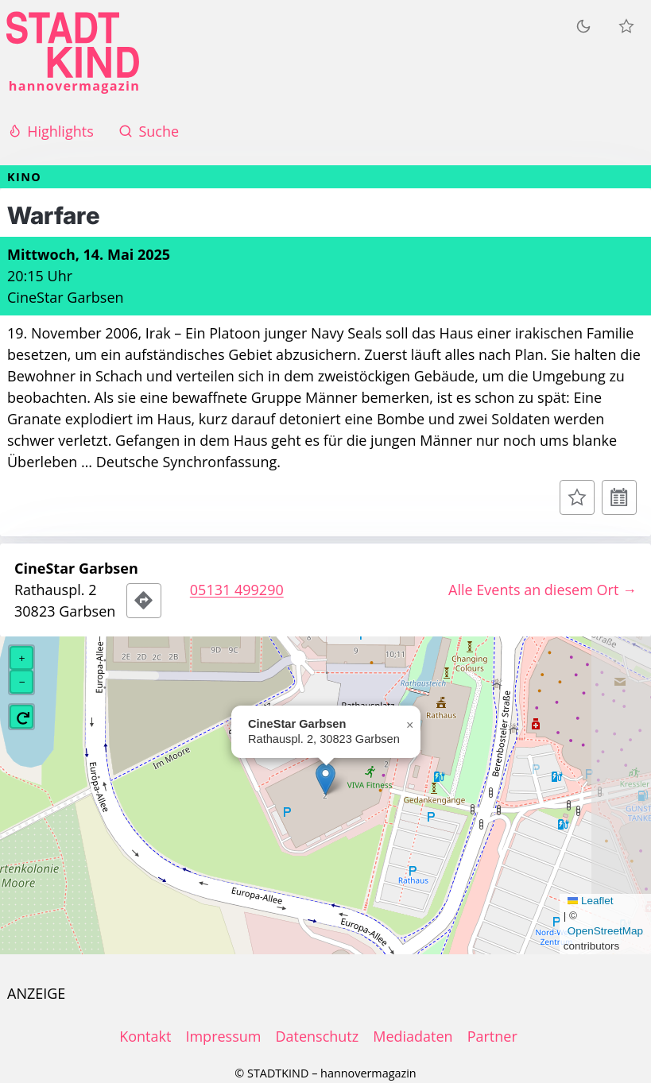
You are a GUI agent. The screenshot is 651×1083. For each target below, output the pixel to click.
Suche (148, 131)
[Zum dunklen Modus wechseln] (583, 25)
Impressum (223, 1036)
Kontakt (145, 1036)
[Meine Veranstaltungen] (626, 26)
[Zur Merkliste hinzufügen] (577, 497)
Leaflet (591, 901)
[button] (325, 779)
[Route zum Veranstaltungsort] (143, 600)
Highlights (50, 131)
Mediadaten (412, 1036)
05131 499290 (237, 589)
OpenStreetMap (605, 931)
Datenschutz (316, 1036)
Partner (492, 1036)
